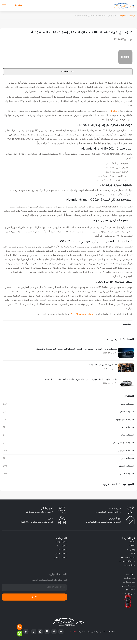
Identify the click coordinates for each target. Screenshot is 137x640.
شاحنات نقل (130, 590)
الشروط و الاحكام (128, 558)
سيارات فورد (62, 546)
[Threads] (40, 631)
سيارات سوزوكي (126, 451)
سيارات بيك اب (129, 582)
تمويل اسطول (129, 565)
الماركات (132, 542)
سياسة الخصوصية (127, 561)
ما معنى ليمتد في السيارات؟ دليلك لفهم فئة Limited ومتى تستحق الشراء (81, 380)
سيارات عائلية (129, 578)
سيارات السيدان (128, 586)
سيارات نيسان (126, 466)
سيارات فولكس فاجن (123, 443)
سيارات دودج (127, 458)
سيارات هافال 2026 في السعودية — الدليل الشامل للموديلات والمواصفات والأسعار (76, 349)
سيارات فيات (127, 435)
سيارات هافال (127, 474)
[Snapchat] (26, 631)
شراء (133, 554)
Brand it (74, 631)
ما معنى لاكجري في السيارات (103, 365)
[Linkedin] (61, 631)
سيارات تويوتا (127, 404)
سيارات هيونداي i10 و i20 (82, 314)
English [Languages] (18, 6)
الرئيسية (132, 15)
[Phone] (19, 627)
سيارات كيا (62, 550)
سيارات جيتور (127, 412)
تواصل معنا (130, 550)
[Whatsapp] (19, 633)
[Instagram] (47, 631)
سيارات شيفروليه (125, 420)
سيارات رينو (128, 427)
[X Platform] (54, 631)
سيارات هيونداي (60, 558)
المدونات (123, 15)
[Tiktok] (33, 631)
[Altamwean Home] (124, 6)
